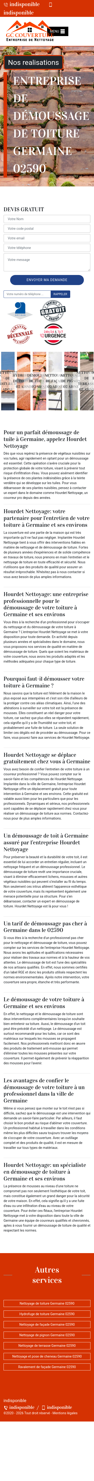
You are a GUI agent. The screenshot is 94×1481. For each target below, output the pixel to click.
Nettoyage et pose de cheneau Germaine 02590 (47, 1356)
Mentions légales (65, 1413)
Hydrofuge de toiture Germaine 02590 (47, 1314)
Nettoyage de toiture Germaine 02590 (47, 1303)
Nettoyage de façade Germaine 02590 (47, 1324)
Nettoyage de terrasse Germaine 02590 (47, 1345)
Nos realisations (33, 62)
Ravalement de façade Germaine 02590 (47, 1367)
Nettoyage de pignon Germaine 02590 (47, 1335)
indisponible (22, 4)
